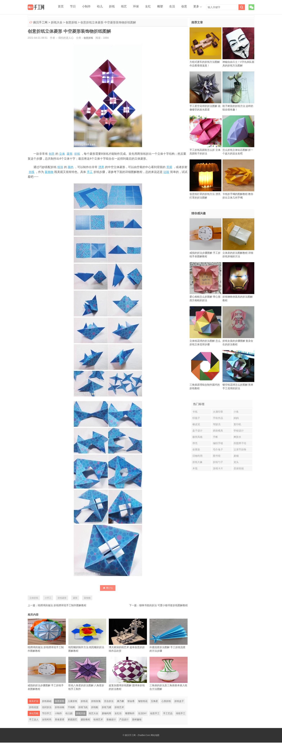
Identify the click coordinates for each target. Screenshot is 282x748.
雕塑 (143, 7)
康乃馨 (120, 706)
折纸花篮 (33, 712)
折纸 (103, 7)
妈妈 (236, 418)
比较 (166, 171)
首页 (60, 7)
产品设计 (124, 725)
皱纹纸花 (142, 706)
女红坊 (118, 718)
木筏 (194, 468)
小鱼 (236, 411)
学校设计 (239, 430)
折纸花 (84, 706)
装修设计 (111, 725)
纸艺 (113, 7)
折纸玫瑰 (96, 706)
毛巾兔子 (218, 449)
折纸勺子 (218, 462)
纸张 (60, 167)
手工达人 (33, 725)
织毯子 (196, 418)
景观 (169, 167)
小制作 (82, 7)
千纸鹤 (71, 712)
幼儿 (93, 7)
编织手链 (218, 443)
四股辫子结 (240, 443)
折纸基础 (46, 706)
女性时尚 (46, 725)
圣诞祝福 (239, 468)
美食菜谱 (59, 725)
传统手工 (180, 718)
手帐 (215, 436)
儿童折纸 (72, 706)
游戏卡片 (218, 468)
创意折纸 (71, 22)
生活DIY (142, 718)
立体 (62, 153)
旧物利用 (197, 455)
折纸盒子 (179, 706)
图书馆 (216, 455)
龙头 (236, 462)
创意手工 (155, 718)
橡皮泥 (196, 424)
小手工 (48, 598)
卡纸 (194, 411)
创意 (164, 7)
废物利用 (106, 718)
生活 (154, 7)
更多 (174, 7)
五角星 (154, 706)
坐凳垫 (196, 449)
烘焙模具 (218, 430)
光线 (31, 171)
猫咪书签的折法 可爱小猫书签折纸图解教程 (163, 605)
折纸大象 (197, 462)
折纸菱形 (62, 598)
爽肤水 (237, 436)
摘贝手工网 (40, 22)
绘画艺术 (98, 725)
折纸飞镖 (106, 712)
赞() (108, 587)
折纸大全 (56, 22)
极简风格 (197, 436)
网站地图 (155, 740)
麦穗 (236, 455)
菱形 (69, 153)
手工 (90, 171)
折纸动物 (59, 712)
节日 (70, 7)
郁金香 (131, 706)
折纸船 (94, 712)
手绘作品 (218, 418)
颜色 (71, 167)
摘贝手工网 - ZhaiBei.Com (137, 740)
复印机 (237, 424)
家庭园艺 (72, 725)
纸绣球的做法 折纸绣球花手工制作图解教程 (62, 605)
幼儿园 (68, 718)
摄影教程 (85, 725)
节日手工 (46, 718)
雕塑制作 (130, 718)
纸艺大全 (93, 718)
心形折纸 (166, 706)
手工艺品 (167, 718)
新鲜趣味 (137, 725)
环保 (123, 7)
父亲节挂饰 (240, 449)
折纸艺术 (119, 712)
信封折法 (46, 712)
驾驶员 (216, 424)
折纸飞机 (83, 712)
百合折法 (108, 706)
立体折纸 (33, 598)
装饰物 (49, 171)
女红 (133, 7)
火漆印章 (218, 411)
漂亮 (101, 167)
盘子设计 (197, 430)
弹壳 (194, 443)
